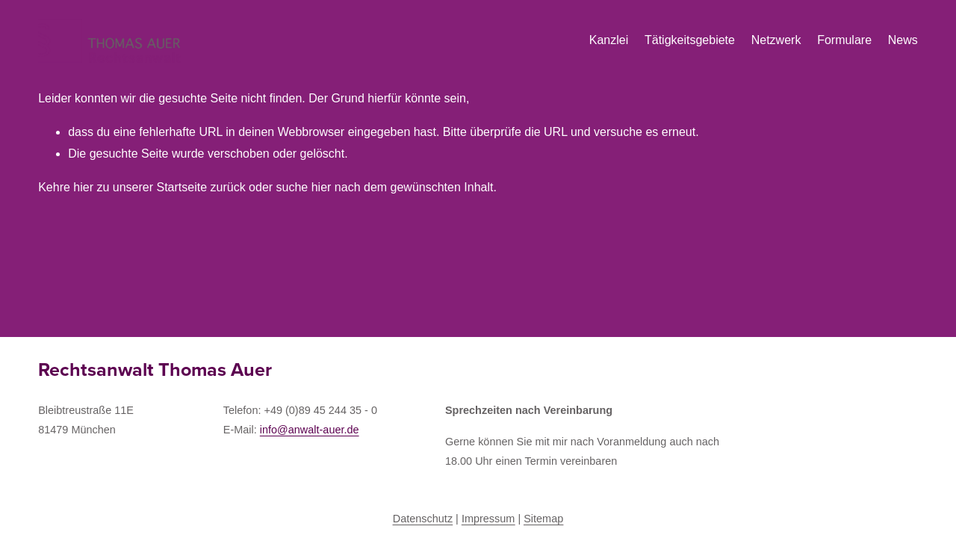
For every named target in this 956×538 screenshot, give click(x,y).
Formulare (844, 40)
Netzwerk (776, 40)
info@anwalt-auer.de (309, 430)
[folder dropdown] (690, 41)
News (903, 40)
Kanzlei (608, 40)
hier (83, 187)
